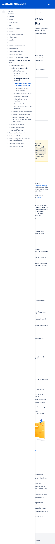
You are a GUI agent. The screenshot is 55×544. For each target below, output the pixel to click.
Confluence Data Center (16, 136)
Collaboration (13, 37)
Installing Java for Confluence (21, 114)
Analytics (11, 40)
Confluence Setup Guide (18, 124)
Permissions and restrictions (17, 46)
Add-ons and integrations (16, 51)
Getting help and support (16, 146)
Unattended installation (21, 96)
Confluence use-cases (15, 54)
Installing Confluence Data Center (22, 111)
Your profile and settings (16, 34)
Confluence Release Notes (16, 143)
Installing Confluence (18, 71)
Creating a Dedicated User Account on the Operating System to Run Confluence (22, 119)
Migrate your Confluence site (17, 133)
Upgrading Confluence (17, 127)
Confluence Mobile (14, 28)
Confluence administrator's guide (18, 57)
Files (10, 25)
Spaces (11, 19)
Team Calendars (13, 48)
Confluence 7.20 (12, 11)
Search (49, 4)
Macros (11, 31)
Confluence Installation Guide (19, 68)
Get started (12, 17)
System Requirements (17, 65)
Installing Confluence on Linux (23, 93)
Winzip (39, 197)
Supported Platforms (17, 130)
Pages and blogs (13, 22)
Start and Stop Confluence (22, 104)
